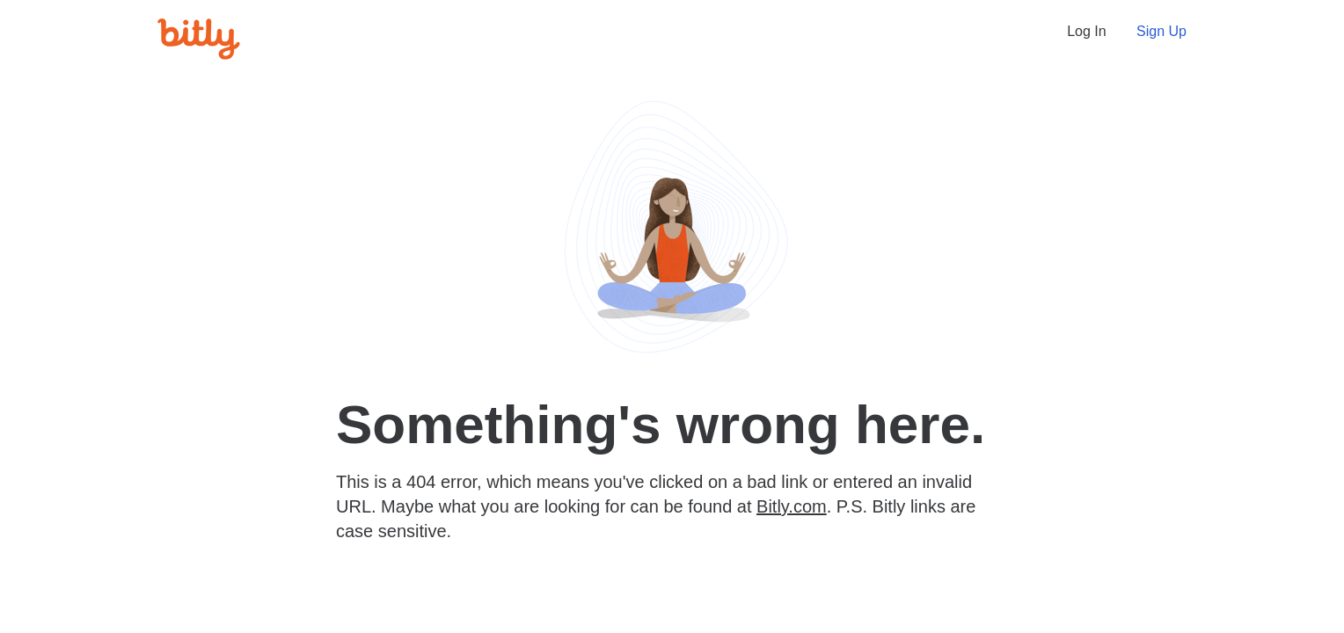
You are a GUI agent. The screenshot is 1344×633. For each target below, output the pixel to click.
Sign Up (1161, 31)
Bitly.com (791, 506)
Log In (1086, 31)
